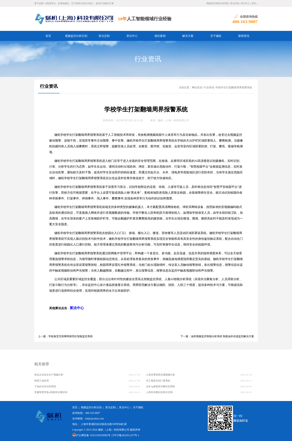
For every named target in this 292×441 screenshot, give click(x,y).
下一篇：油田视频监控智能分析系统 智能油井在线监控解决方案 (217, 336)
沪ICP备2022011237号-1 (125, 435)
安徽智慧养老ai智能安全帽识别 (50, 392)
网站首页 (197, 87)
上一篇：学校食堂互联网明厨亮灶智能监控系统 (65, 336)
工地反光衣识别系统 (45, 386)
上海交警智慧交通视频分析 (160, 374)
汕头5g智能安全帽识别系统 (160, 386)
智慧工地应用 (41, 380)
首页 (254, 3)
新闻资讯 (243, 35)
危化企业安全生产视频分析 (48, 374)
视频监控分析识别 (76, 35)
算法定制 (234, 3)
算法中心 (245, 3)
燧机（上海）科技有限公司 (173, 120)
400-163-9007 (245, 21)
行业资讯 (147, 59)
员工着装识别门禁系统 (158, 380)
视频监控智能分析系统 (217, 3)
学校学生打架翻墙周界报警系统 (234, 87)
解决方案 (187, 35)
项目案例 (160, 35)
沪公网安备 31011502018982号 (91, 435)
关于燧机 (215, 35)
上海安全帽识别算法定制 (159, 392)
